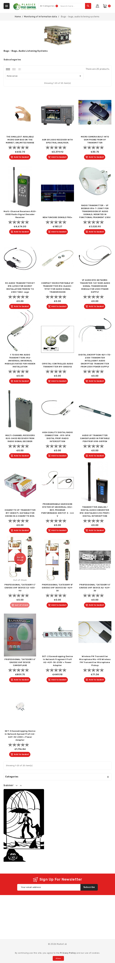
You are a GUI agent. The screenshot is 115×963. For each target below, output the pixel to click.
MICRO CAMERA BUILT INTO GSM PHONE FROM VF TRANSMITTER (95, 140)
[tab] (7, 69)
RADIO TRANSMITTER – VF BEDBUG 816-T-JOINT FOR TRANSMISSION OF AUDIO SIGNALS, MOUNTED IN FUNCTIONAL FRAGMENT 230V (95, 211)
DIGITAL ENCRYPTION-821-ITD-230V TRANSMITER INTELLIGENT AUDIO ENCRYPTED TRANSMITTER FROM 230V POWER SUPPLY (94, 361)
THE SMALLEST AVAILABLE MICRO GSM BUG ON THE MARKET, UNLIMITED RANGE (20, 140)
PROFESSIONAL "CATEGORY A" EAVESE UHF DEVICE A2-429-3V (95, 588)
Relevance (44, 76)
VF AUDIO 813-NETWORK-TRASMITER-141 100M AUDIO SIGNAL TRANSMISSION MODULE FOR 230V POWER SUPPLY (95, 286)
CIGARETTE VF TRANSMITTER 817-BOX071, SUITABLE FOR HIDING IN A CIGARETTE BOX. (20, 513)
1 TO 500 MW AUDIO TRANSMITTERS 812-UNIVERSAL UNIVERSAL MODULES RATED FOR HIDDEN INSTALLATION (20, 361)
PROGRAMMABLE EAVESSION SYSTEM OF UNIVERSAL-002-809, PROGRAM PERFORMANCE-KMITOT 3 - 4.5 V (57, 510)
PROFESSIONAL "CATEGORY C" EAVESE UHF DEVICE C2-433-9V (20, 588)
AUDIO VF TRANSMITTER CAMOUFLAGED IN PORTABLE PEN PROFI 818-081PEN (95, 438)
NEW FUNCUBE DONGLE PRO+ (57, 217)
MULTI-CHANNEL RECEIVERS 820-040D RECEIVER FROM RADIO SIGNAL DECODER (20, 438)
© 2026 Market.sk (57, 944)
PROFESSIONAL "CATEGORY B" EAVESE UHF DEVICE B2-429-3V (57, 588)
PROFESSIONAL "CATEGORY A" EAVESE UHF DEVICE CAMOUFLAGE (19, 662)
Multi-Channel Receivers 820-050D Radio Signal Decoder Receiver (20, 214)
